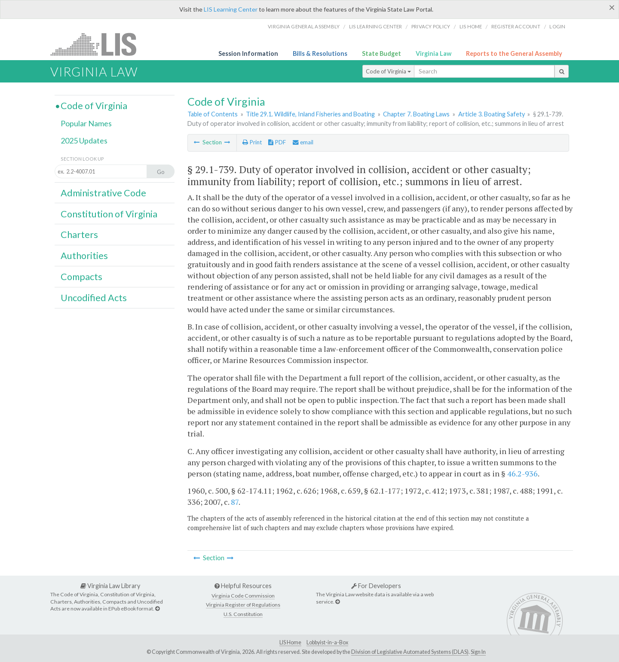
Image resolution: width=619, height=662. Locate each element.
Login (557, 26)
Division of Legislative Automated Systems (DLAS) (410, 652)
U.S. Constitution (243, 614)
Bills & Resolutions (320, 53)
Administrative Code (103, 192)
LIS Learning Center (230, 9)
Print (252, 142)
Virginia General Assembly (304, 26)
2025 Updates (84, 140)
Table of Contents (212, 114)
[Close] (612, 7)
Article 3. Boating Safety (491, 114)
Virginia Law (433, 53)
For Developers (376, 585)
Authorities (84, 255)
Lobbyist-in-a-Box (327, 642)
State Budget (381, 53)
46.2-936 (522, 473)
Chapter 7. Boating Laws (416, 114)
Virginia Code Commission (243, 595)
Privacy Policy (430, 26)
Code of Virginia (388, 71)
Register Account (515, 26)
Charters (79, 234)
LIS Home (290, 642)
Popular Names (86, 123)
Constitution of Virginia (109, 214)
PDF (277, 142)
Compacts (81, 276)
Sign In (478, 652)
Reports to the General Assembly (514, 53)
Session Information (248, 53)
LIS (98, 44)
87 (235, 502)
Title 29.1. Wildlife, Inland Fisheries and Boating (310, 114)
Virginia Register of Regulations (243, 604)
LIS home (471, 26)
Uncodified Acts (94, 297)
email (303, 142)
